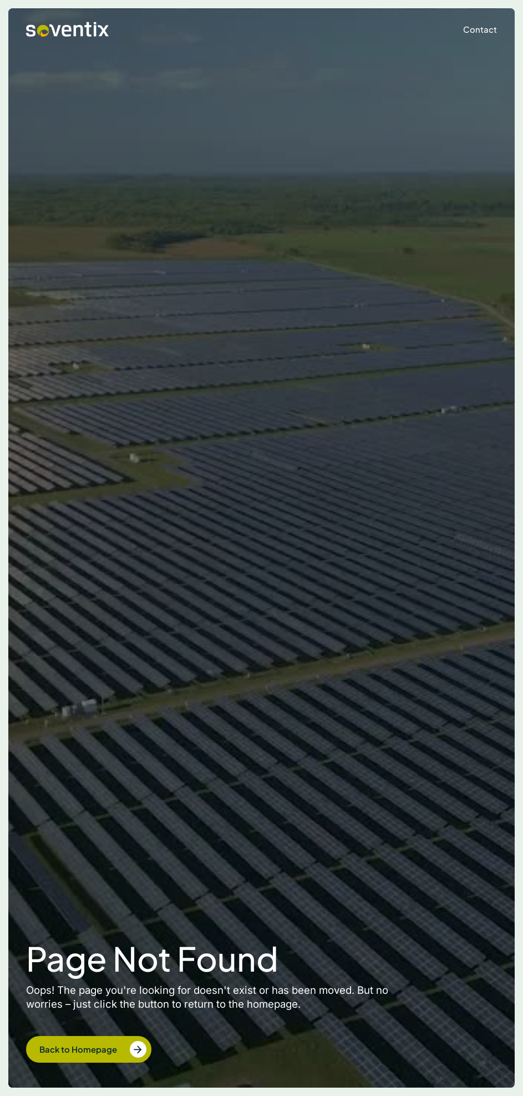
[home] (67, 29)
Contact (480, 29)
